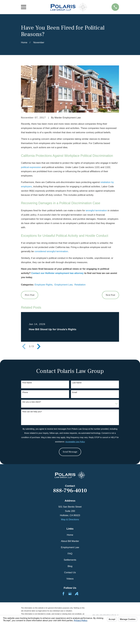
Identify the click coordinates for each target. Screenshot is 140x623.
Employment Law (63, 284)
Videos (70, 578)
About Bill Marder (70, 541)
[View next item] (39, 346)
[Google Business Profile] (70, 593)
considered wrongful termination (51, 251)
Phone (25, 392)
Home (70, 535)
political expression (31, 167)
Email (74, 392)
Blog (70, 566)
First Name (27, 383)
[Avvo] (76, 593)
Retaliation (80, 284)
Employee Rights (43, 284)
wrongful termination (96, 210)
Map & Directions (70, 519)
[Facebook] (63, 593)
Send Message (70, 451)
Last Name (77, 383)
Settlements (70, 560)
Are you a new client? (31, 402)
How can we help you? (32, 411)
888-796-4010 (70, 490)
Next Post (110, 295)
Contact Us (70, 572)
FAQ (70, 553)
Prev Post (29, 295)
